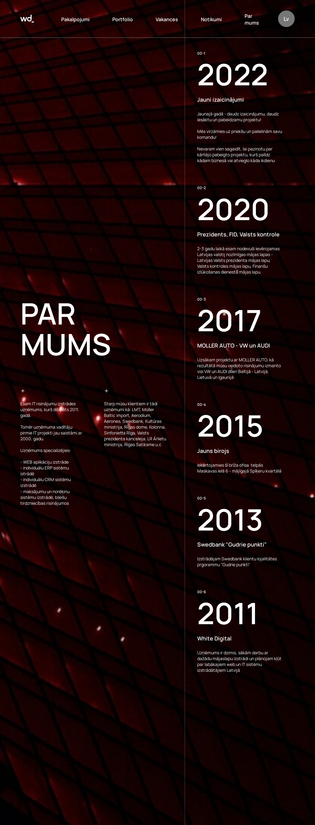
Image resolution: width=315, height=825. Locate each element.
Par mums (252, 19)
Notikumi (211, 19)
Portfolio (122, 19)
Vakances (167, 19)
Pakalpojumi (75, 19)
